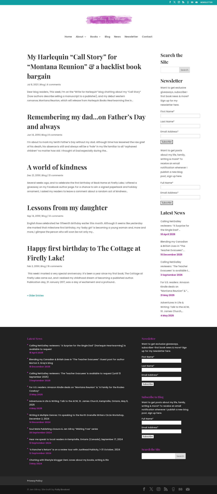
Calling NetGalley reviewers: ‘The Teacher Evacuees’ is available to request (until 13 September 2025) (175, 266)
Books (94, 37)
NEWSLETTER (206, 3)
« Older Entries (35, 295)
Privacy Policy (34, 480)
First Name (167, 111)
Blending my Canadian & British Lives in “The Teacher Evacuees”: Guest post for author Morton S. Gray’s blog (174, 246)
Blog (107, 37)
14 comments (56, 215)
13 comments (56, 175)
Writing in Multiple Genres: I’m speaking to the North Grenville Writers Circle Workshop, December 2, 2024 (76, 417)
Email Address (169, 131)
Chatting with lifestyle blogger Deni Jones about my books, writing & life (69, 459)
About (79, 37)
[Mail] (196, 3)
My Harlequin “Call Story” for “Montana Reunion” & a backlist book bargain (84, 66)
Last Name (167, 121)
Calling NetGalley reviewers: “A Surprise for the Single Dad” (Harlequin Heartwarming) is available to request (174, 226)
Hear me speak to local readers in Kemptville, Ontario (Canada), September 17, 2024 (76, 439)
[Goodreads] (188, 3)
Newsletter (131, 37)
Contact (147, 37)
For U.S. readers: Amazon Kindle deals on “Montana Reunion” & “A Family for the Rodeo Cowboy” (174, 287)
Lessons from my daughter (67, 207)
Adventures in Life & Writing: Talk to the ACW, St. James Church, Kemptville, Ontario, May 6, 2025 (174, 307)
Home (68, 37)
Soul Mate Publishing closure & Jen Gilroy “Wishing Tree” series (63, 428)
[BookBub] (192, 3)
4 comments (54, 84)
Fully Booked (62, 489)
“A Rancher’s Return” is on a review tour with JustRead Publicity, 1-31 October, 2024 (74, 449)
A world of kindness (57, 167)
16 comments (54, 266)
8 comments (55, 134)
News (117, 37)
